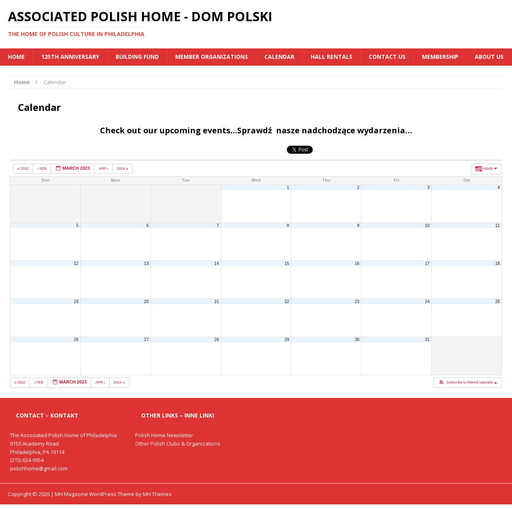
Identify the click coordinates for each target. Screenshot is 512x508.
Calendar (279, 56)
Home (16, 56)
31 (427, 339)
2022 (24, 169)
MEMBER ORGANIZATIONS (211, 56)
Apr (103, 169)
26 (76, 339)
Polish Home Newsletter (164, 435)
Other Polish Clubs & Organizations (177, 443)
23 (357, 301)
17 (427, 263)
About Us (489, 56)
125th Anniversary (70, 56)
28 (216, 339)
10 (427, 225)
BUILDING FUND (137, 56)
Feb (42, 169)
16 (357, 263)
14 (216, 263)
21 (216, 301)
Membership (440, 56)
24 (427, 301)
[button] (468, 383)
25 (497, 301)
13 (146, 263)
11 (497, 225)
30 (357, 339)
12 (76, 263)
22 (286, 301)
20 (146, 301)
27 (146, 339)
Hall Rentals (331, 56)
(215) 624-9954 (27, 460)
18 (497, 263)
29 (286, 339)
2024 (123, 169)
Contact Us (387, 56)
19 (76, 301)
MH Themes (157, 494)
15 (286, 263)
